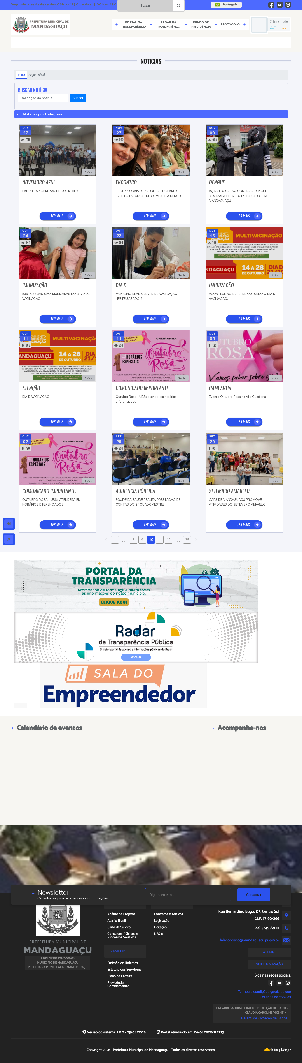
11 (160, 539)
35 (187, 539)
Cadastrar (254, 895)
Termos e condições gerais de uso (264, 992)
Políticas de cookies (275, 997)
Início (21, 74)
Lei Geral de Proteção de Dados (263, 1018)
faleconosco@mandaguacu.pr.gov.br (249, 940)
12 (169, 539)
